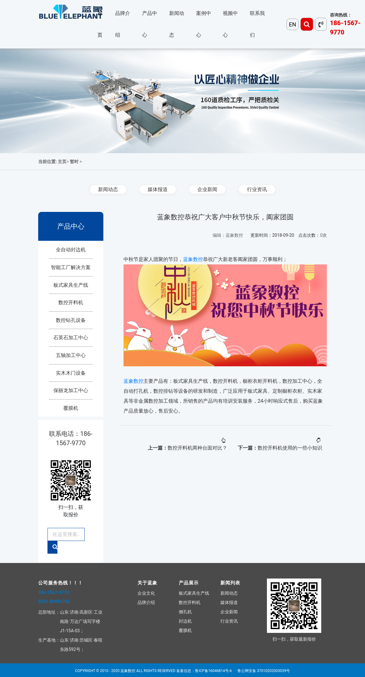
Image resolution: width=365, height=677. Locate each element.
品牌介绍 (146, 602)
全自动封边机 (71, 250)
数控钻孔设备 (71, 320)
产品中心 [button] (149, 24)
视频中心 (230, 24)
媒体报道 (158, 189)
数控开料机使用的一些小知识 (290, 448)
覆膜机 (70, 408)
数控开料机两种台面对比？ (197, 448)
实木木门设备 (71, 373)
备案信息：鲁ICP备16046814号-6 (204, 671)
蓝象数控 (193, 259)
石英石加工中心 (70, 338)
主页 (62, 161)
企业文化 (146, 593)
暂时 (74, 161)
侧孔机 (185, 611)
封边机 (185, 621)
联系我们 (257, 24)
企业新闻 (207, 189)
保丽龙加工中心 (70, 390)
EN (292, 24)
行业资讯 (257, 189)
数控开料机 (70, 302)
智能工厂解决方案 (71, 267)
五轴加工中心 (71, 355)
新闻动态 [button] (176, 24)
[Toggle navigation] (307, 24)
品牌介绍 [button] (122, 24)
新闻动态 (108, 189)
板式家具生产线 (70, 285)
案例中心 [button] (203, 24)
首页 (99, 24)
